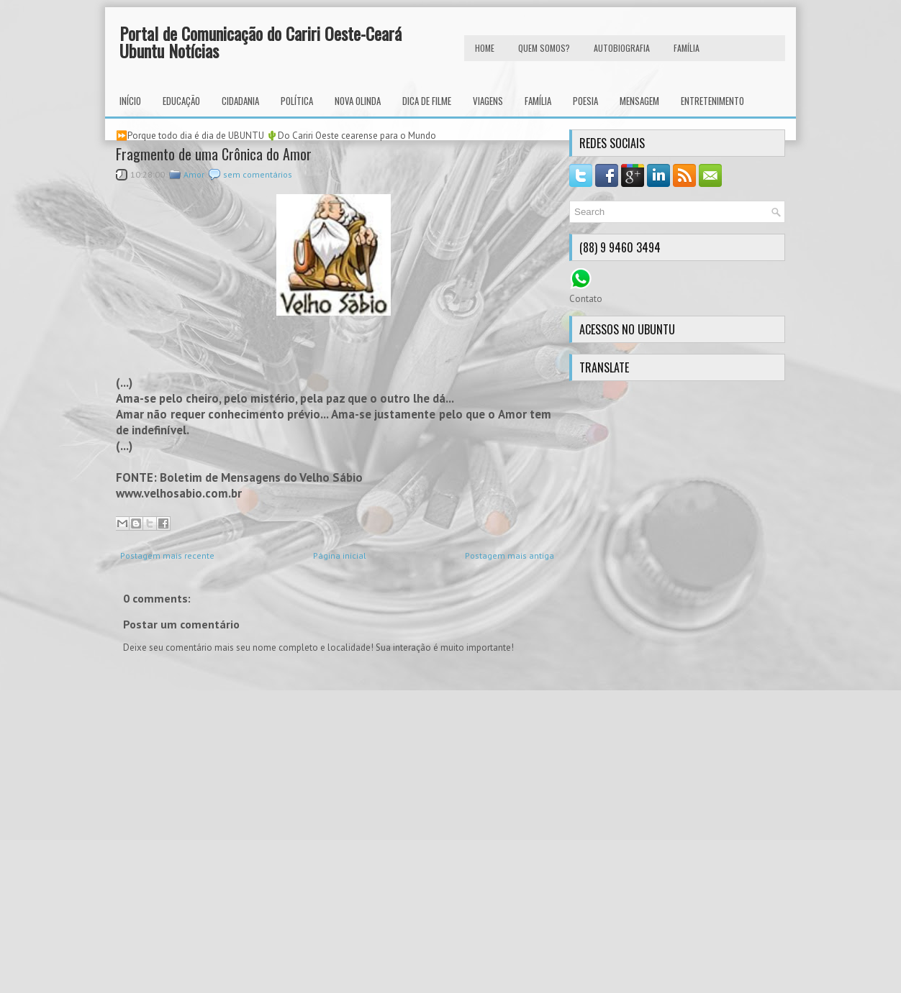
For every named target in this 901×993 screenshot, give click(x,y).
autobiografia (622, 48)
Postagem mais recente (167, 555)
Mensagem (639, 100)
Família (538, 100)
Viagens (488, 100)
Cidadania (240, 100)
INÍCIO (130, 100)
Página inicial (339, 555)
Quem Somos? (544, 48)
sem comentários (257, 174)
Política (297, 100)
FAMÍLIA (686, 48)
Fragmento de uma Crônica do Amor (214, 154)
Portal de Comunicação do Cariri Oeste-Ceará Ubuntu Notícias (260, 41)
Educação (181, 100)
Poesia (585, 100)
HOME (484, 48)
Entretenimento (712, 100)
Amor (194, 174)
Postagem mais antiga (509, 555)
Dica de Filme (426, 100)
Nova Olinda (358, 100)
